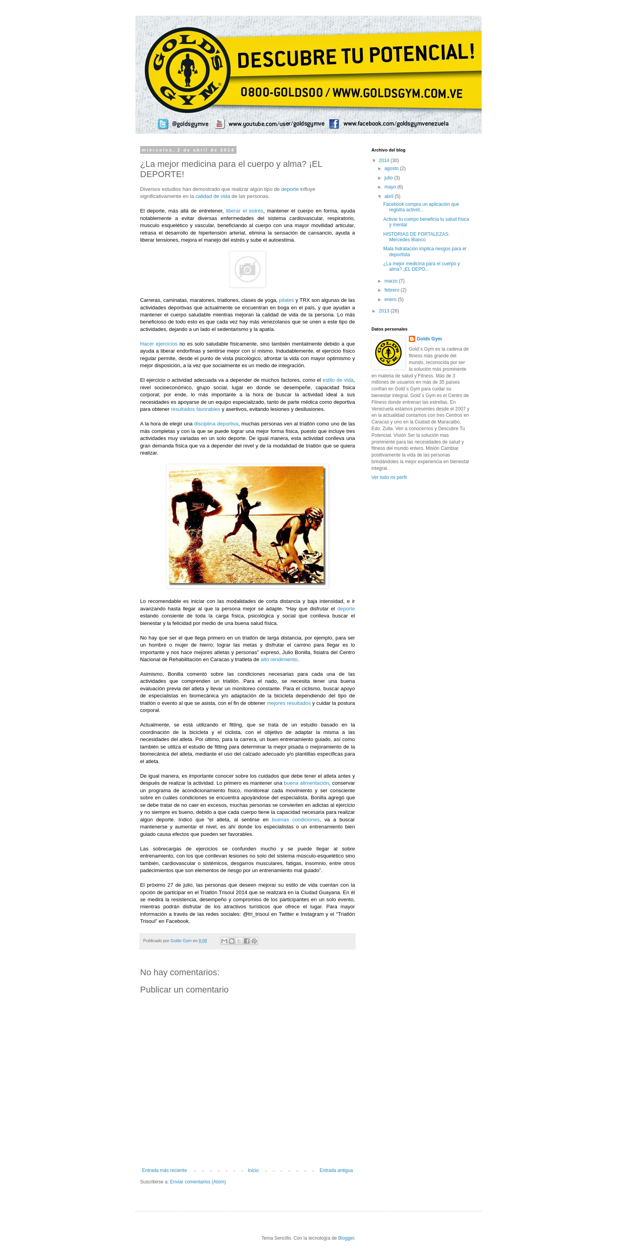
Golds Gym (429, 339)
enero (391, 299)
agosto (392, 168)
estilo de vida (338, 380)
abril (389, 196)
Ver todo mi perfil (389, 477)
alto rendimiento (278, 659)
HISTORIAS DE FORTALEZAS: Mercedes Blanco (416, 236)
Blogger (346, 1238)
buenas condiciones (296, 820)
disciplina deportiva (216, 424)
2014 (385, 160)
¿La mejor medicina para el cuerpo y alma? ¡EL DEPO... (421, 266)
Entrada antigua (336, 1170)
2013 (385, 311)
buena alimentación (306, 783)
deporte (290, 189)
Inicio (253, 1170)
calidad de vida (213, 196)
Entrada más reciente (164, 1170)
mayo (390, 187)
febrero (392, 290)
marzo (391, 281)
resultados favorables (195, 409)
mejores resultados (289, 703)
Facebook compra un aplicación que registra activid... (421, 207)
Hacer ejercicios (158, 344)
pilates (286, 300)
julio (389, 178)
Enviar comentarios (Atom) (198, 1182)
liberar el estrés (244, 211)
